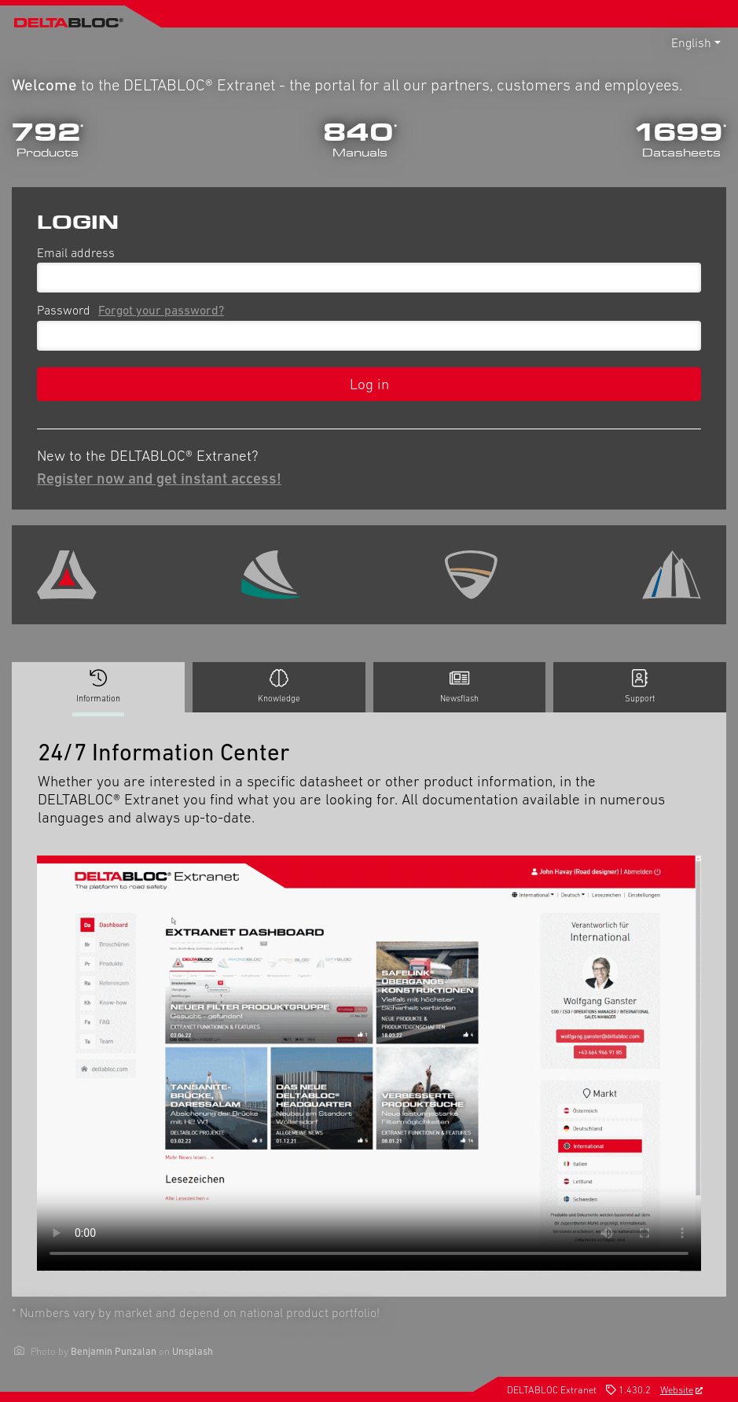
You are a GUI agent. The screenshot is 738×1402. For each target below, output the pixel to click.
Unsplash (192, 1351)
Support (640, 686)
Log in (369, 383)
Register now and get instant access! (159, 478)
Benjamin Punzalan (113, 1351)
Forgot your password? (161, 310)
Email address (76, 252)
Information (98, 690)
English (691, 42)
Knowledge (279, 686)
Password (133, 310)
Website (681, 1390)
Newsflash (459, 686)
